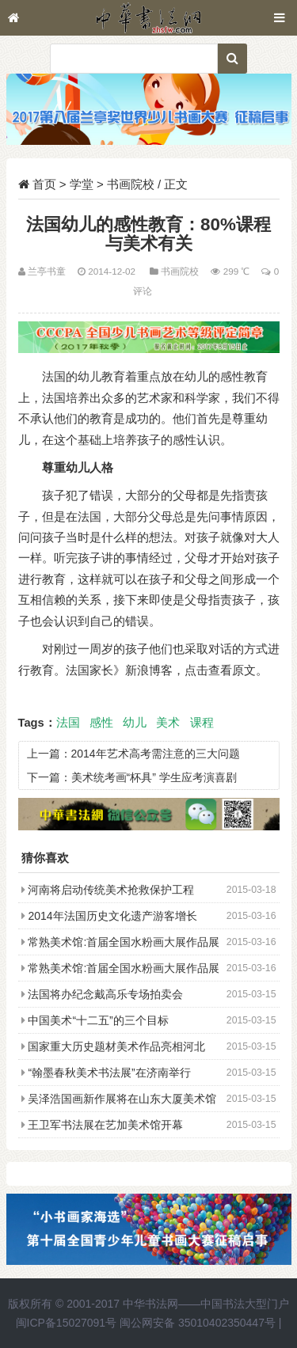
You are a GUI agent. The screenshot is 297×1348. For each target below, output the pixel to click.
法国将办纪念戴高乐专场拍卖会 (105, 994)
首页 (44, 184)
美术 (168, 722)
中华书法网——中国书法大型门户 (206, 1303)
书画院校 (130, 184)
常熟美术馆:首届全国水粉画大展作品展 (123, 942)
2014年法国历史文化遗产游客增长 (112, 915)
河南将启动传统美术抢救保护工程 (111, 889)
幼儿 (135, 722)
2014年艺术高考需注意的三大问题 (155, 753)
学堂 (81, 184)
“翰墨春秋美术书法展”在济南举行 (109, 1072)
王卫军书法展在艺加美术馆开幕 (105, 1124)
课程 (202, 722)
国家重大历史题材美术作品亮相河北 (116, 1046)
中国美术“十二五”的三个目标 (98, 1020)
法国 (68, 722)
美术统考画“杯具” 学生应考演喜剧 (154, 777)
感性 (101, 722)
